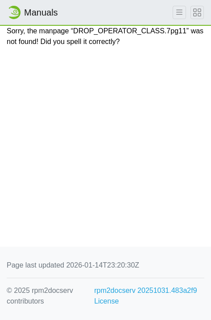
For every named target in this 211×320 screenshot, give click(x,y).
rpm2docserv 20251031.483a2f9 (145, 290)
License (106, 301)
